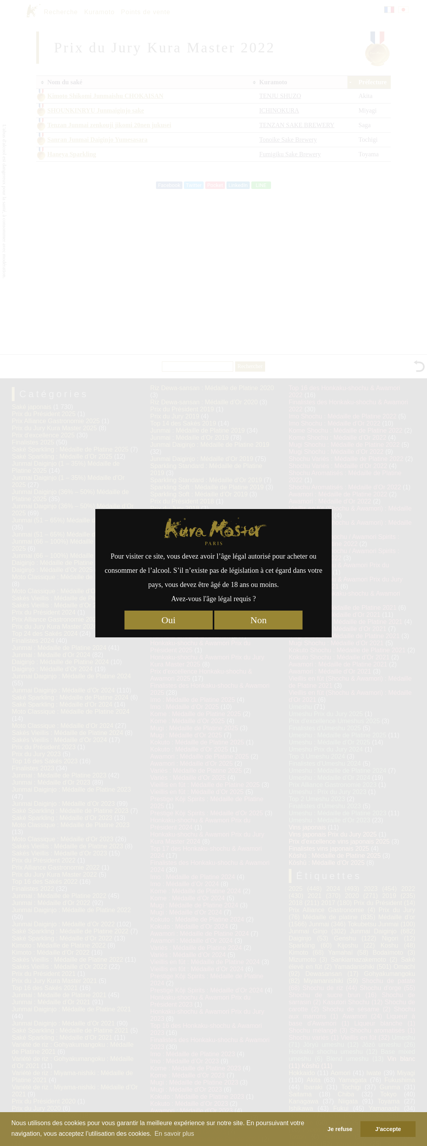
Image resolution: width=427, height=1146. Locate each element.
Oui (169, 620)
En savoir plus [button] (174, 1133)
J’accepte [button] (388, 1129)
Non (259, 620)
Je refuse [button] (339, 1129)
